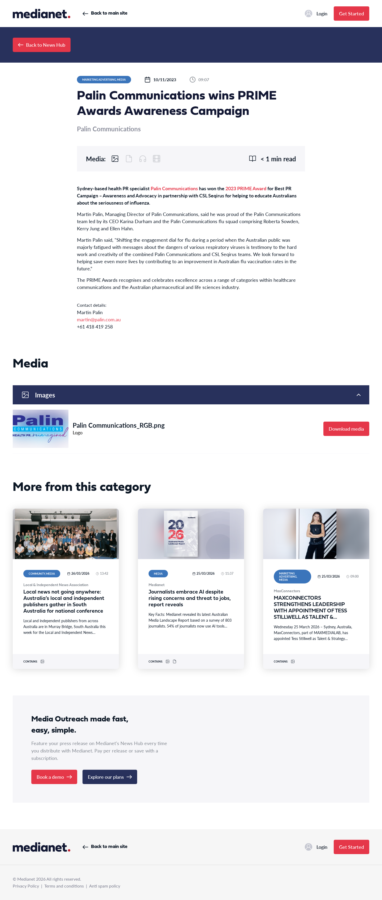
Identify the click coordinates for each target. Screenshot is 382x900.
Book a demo (54, 776)
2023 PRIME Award (246, 188)
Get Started (351, 13)
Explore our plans (110, 776)
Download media (346, 428)
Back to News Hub (41, 44)
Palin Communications (174, 188)
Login (316, 13)
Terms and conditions (64, 886)
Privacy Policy (26, 886)
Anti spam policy (104, 886)
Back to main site (105, 13)
